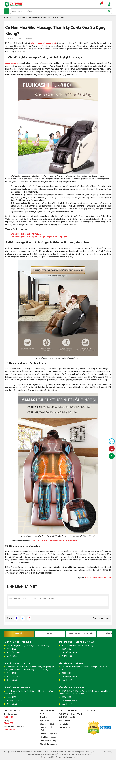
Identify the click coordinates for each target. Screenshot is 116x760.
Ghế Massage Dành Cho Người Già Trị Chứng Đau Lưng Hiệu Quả (39, 237)
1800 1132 (10, 649)
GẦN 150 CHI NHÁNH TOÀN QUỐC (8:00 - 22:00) (70, 715)
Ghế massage (11, 63)
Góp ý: (10, 721)
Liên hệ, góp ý (64, 727)
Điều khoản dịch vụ (48, 737)
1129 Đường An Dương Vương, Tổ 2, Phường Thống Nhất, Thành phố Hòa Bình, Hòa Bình (84, 692)
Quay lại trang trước (100, 618)
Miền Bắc (18, 634)
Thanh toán (45, 717)
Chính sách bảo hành (46, 728)
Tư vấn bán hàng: (11, 715)
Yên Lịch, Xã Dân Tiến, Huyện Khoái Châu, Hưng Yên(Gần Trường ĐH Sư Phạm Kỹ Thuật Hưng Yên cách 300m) (29, 668)
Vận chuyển (45, 720)
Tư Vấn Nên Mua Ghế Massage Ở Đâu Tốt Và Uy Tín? (54, 541)
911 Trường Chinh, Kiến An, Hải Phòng (76, 645)
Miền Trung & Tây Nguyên (81, 634)
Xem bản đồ (10, 656)
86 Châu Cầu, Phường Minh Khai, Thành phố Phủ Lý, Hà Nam (83, 668)
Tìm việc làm (64, 724)
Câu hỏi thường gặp (48, 744)
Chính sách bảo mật (48, 734)
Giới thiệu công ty (66, 720)
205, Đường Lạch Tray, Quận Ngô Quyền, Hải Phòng (26, 645)
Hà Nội (50, 634)
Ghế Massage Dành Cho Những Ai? (26, 234)
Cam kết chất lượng (48, 741)
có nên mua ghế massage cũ (43, 43)
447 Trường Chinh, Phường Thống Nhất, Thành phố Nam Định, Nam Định (29, 692)
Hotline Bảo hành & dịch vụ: (16, 728)
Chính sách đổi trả (48, 724)
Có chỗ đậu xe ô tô (13, 652)
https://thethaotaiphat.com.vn (98, 577)
